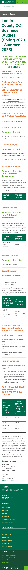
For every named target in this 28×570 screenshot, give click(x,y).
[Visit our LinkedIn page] (12, 567)
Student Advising (7, 546)
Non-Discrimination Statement (11, 558)
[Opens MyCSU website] (18, 2)
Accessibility (5, 562)
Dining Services (6, 537)
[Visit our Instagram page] (15, 567)
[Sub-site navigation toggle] (14, 14)
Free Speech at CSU (7, 523)
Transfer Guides (9, 7)
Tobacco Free (6, 560)
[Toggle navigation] (26, 2)
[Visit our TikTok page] (17, 567)
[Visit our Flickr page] (9, 567)
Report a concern (7, 540)
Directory (5, 513)
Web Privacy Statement (9, 556)
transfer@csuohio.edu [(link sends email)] (8, 480)
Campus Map (5, 510)
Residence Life (6, 543)
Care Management (7, 534)
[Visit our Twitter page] (4, 567)
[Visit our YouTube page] (7, 567)
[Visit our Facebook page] (2, 567)
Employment (5, 516)
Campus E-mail (6, 507)
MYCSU (3, 531)
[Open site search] (22, 2)
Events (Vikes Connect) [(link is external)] (9, 519)
